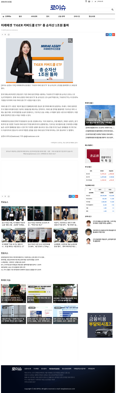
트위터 (110, 34)
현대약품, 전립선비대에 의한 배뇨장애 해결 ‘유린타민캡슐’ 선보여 (20, 260)
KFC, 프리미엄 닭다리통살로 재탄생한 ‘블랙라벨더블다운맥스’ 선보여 (21, 265)
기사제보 (36, 369)
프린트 (8, 34)
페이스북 (107, 34)
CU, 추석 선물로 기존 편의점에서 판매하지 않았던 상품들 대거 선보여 (21, 270)
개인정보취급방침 (54, 369)
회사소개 (100, 1)
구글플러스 (113, 34)
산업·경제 (61, 16)
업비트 (100, 189)
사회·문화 (34, 16)
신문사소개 (27, 369)
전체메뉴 (8, 16)
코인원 (110, 189)
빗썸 (90, 189)
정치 (47, 16)
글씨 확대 (5, 34)
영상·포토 (92, 16)
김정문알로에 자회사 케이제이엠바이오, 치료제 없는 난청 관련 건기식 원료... (23, 257)
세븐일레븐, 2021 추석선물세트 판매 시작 (13, 267)
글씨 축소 (2, 34)
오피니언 (77, 16)
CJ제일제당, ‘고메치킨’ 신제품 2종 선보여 (13, 262)
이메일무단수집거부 (80, 369)
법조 (20, 16)
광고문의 (43, 369)
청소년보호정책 (66, 369)
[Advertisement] (21, 175)
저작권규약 (91, 369)
